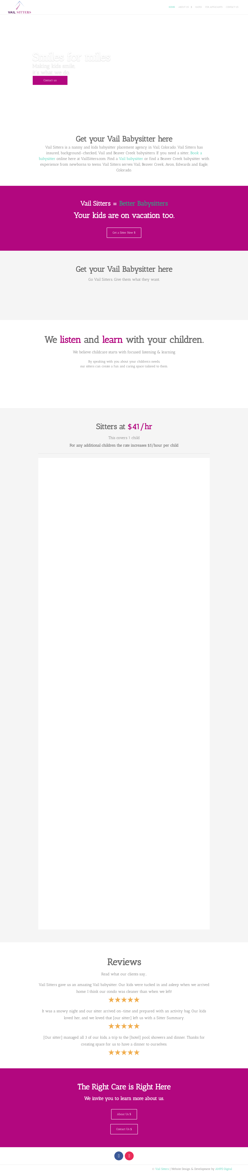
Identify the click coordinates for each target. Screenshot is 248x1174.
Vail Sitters (162, 1169)
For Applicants (213, 7)
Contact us (50, 80)
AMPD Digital (223, 1169)
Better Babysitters (143, 203)
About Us (183, 7)
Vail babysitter (131, 158)
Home (172, 7)
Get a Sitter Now (123, 232)
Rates (198, 7)
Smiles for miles (71, 57)
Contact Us (232, 7)
